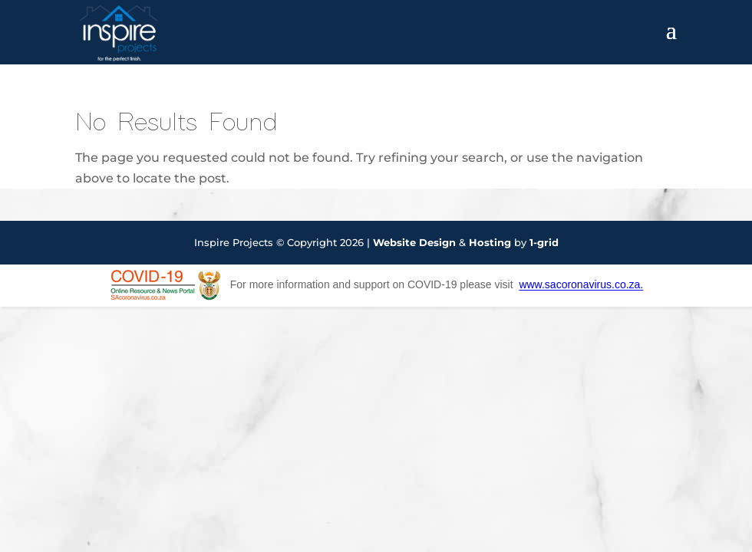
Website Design (414, 242)
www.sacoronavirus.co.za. (581, 285)
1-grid (544, 242)
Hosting (490, 242)
